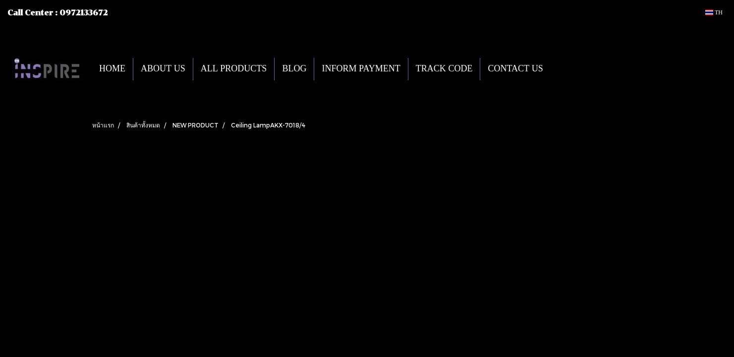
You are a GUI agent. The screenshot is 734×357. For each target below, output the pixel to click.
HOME (112, 69)
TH (714, 12)
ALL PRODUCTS (234, 69)
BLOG (294, 69)
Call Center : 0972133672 (57, 12)
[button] (565, 69)
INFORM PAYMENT (361, 69)
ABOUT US (163, 69)
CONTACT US (515, 69)
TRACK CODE (444, 69)
